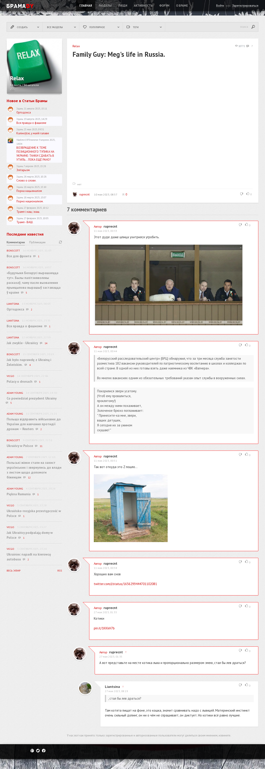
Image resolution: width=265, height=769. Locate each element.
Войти (220, 6)
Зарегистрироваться (245, 6)
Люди (122, 6)
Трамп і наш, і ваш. (28, 212)
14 (46, 343)
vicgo (10, 376)
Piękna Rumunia (19, 494)
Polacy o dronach (19, 381)
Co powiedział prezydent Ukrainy (32, 398)
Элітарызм (23, 170)
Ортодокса (23, 112)
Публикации (37, 242)
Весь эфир (14, 570)
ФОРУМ (164, 6)
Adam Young (15, 392)
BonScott (13, 250)
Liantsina (112, 686)
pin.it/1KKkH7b (104, 628)
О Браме (182, 6)
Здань (19, 108)
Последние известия (25, 234)
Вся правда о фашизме (31, 123)
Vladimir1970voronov (27, 139)
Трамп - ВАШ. (24, 222)
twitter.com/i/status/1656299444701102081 (125, 584)
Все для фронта (19, 256)
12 (29, 477)
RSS (12, 90)
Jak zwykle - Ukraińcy (22, 343)
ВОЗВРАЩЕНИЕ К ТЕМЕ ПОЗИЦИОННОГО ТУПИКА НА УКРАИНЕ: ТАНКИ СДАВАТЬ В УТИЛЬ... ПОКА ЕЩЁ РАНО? (35, 154)
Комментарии (16, 242)
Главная (85, 6)
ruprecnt (81, 194)
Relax (76, 46)
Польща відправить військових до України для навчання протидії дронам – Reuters (34, 424)
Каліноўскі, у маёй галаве (32, 133)
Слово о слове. (26, 180)
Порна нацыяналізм (29, 191)
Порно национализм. (29, 201)
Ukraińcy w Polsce (20, 446)
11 (41, 446)
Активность (143, 6)
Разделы (105, 6)
